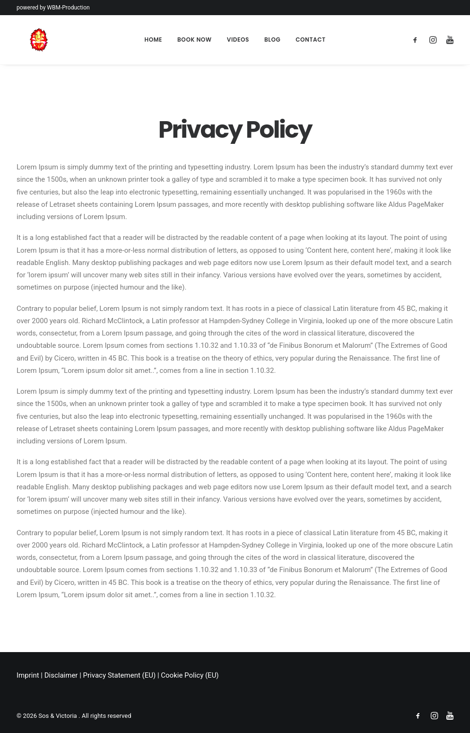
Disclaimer (61, 675)
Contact (310, 39)
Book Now (194, 39)
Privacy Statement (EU (118, 675)
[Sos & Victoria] (26, 40)
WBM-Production (68, 7)
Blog (272, 39)
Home (153, 39)
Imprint (28, 675)
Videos (238, 39)
